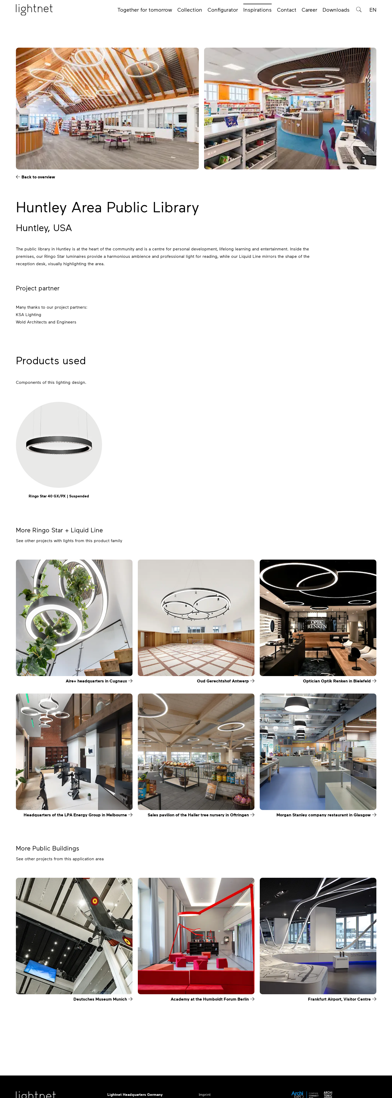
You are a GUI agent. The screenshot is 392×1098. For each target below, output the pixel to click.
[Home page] (34, 11)
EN (372, 11)
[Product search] (359, 11)
